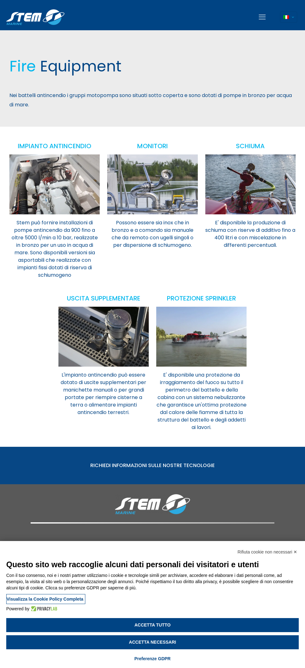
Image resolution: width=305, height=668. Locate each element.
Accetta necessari (152, 642)
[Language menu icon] (288, 17)
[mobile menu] (262, 17)
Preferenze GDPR (152, 658)
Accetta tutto (152, 624)
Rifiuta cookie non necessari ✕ (267, 551)
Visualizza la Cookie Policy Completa (45, 599)
